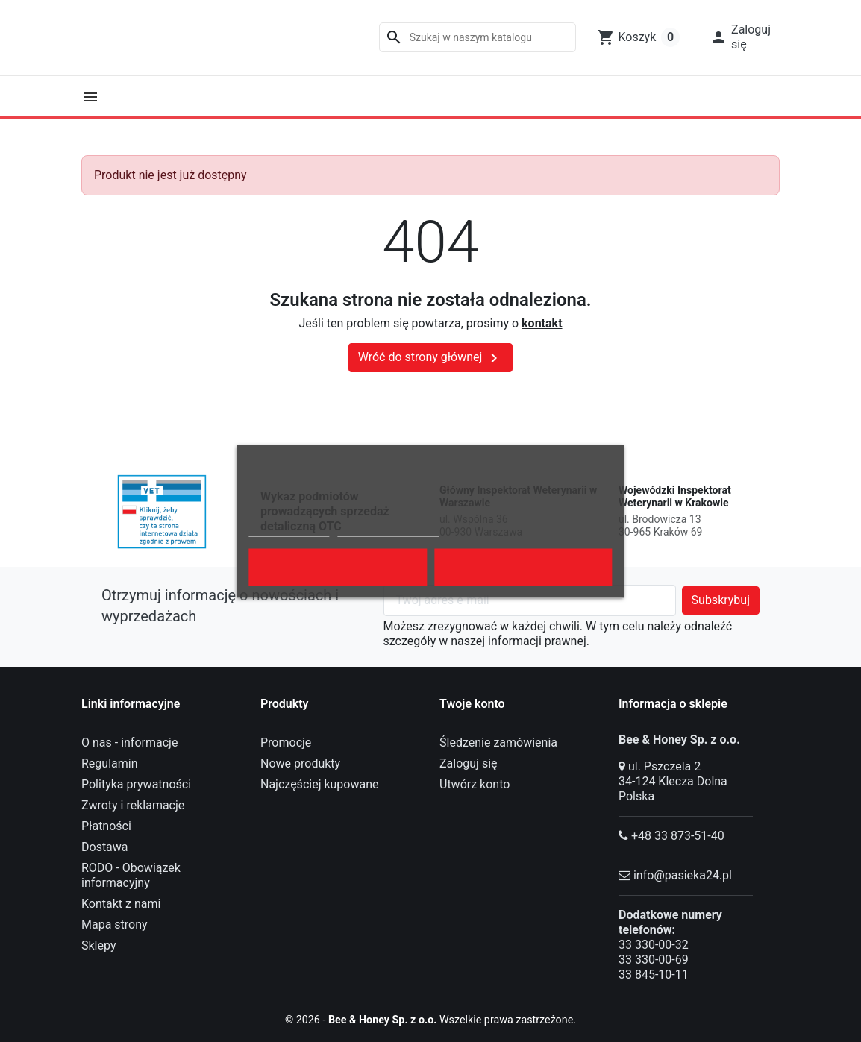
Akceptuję (523, 566)
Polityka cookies (288, 529)
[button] (740, 37)
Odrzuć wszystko (337, 566)
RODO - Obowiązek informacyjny (131, 875)
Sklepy (98, 945)
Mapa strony (114, 924)
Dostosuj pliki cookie (388, 529)
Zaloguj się (468, 763)
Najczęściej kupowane (319, 784)
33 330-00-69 (654, 959)
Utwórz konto (474, 784)
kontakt (542, 323)
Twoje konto (472, 704)
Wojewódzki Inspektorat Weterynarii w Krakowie (675, 496)
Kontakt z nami (120, 904)
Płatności (106, 826)
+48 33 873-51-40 (677, 836)
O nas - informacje (129, 742)
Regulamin (109, 763)
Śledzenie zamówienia (498, 742)
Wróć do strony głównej (431, 358)
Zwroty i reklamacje (132, 805)
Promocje (285, 742)
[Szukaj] (477, 37)
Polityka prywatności (136, 784)
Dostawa (104, 847)
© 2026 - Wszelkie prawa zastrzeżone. (431, 1019)
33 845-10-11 (654, 974)
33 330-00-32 (654, 945)
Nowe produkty (300, 763)
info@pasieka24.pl (682, 875)
